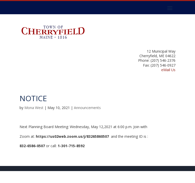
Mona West (33, 107)
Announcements (87, 107)
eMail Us (168, 69)
